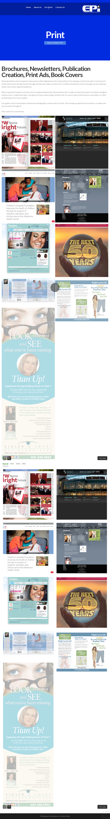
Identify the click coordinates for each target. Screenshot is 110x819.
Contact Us (60, 7)
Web (24, 464)
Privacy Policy (65, 816)
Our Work (48, 7)
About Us (37, 7)
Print (12, 464)
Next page (102, 458)
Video (18, 464)
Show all (5, 464)
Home (28, 7)
